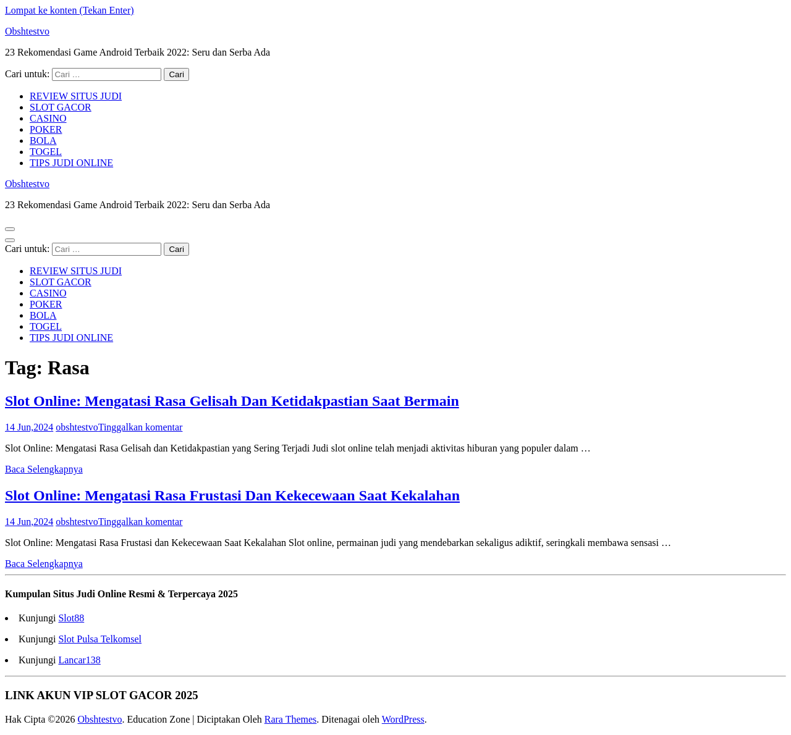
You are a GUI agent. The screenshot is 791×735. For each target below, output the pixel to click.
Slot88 (71, 618)
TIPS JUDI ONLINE (71, 163)
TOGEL (46, 151)
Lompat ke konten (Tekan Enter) (69, 10)
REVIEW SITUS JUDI (76, 96)
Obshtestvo (27, 31)
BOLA (43, 140)
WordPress (403, 719)
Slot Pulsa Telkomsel (100, 639)
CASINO (48, 118)
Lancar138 (79, 660)
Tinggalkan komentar (140, 427)
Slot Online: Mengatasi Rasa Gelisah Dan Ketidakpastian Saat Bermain (232, 401)
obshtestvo (77, 427)
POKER (46, 129)
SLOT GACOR (60, 107)
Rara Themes (290, 719)
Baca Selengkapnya (44, 469)
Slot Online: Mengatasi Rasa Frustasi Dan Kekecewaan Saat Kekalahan (232, 495)
